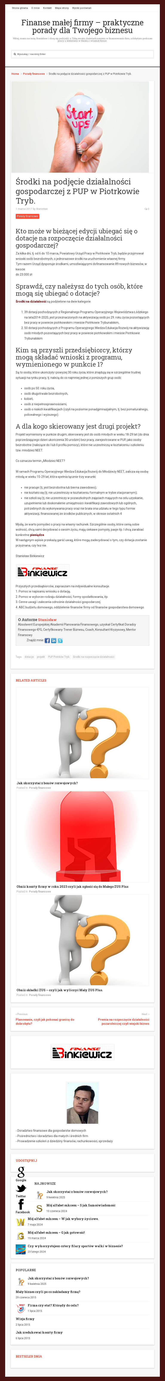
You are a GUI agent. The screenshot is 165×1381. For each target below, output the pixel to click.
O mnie (35, 8)
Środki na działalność (31, 301)
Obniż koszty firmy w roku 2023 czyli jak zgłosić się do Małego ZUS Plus (72, 887)
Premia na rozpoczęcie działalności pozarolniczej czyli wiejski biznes (123, 1022)
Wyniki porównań (81, 8)
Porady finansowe (34, 73)
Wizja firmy (25, 1319)
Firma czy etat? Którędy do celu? (53, 1305)
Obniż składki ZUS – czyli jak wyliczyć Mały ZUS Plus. (60, 990)
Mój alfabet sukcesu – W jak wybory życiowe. (63, 1219)
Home (15, 73)
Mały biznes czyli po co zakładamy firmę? (48, 1292)
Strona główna (20, 8)
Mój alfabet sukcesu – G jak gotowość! (56, 1232)
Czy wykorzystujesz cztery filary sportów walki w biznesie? (75, 1246)
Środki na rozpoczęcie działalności (93, 656)
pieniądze (37, 535)
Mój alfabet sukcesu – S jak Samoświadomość (80, 1205)
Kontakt (47, 8)
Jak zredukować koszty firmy (39, 1332)
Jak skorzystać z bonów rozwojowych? (47, 783)
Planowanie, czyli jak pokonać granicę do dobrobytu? (45, 1022)
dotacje (29, 656)
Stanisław (42, 208)
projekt (41, 656)
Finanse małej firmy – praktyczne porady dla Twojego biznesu (82, 26)
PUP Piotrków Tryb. (59, 656)
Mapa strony (62, 8)
